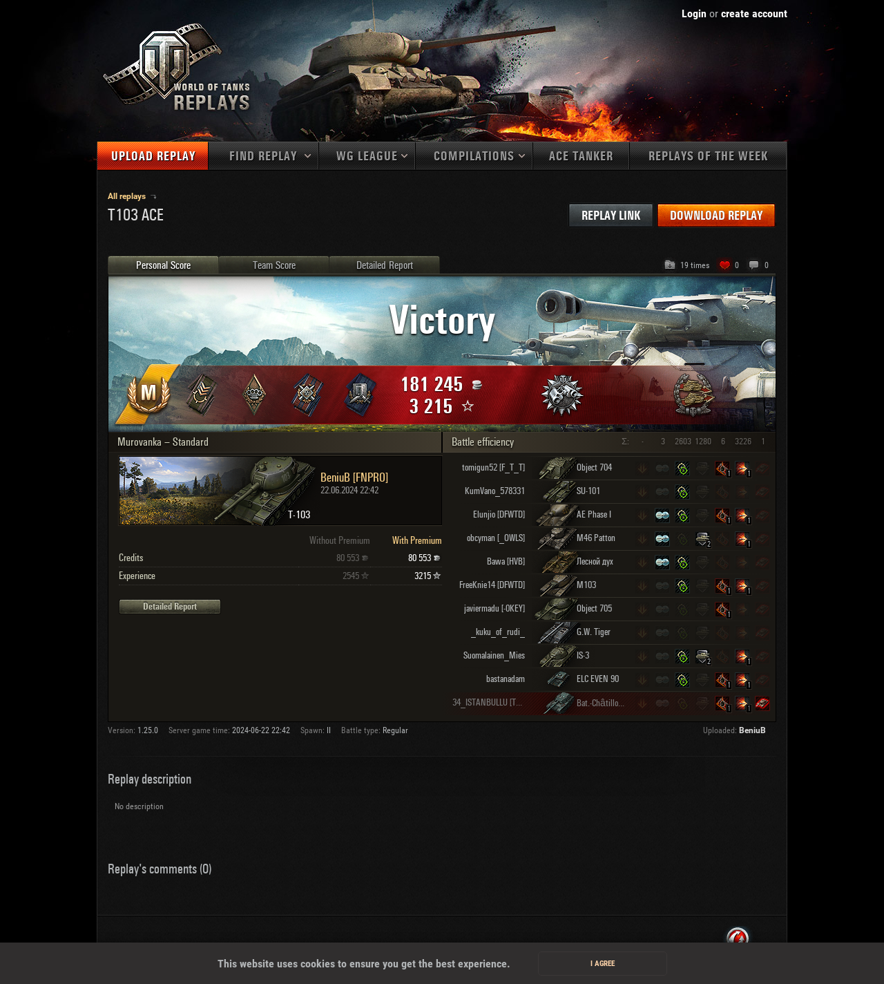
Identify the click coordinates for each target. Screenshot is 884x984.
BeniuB (752, 730)
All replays (128, 196)
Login (694, 13)
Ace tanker (581, 156)
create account (754, 13)
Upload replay (153, 156)
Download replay (716, 216)
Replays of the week (708, 156)
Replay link (611, 216)
